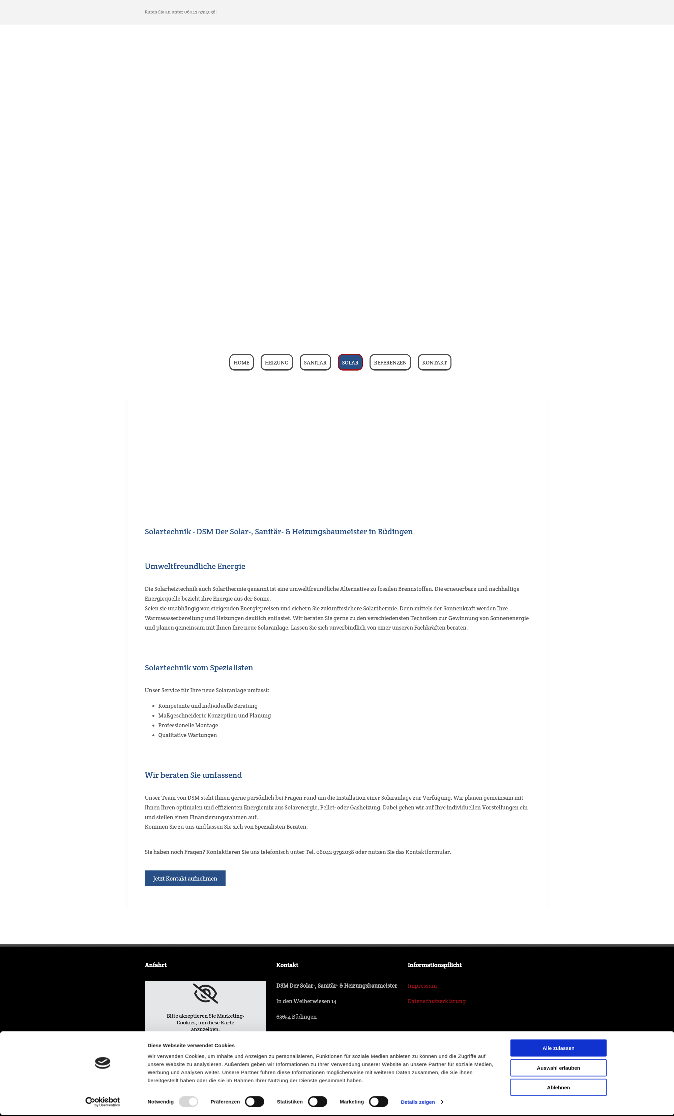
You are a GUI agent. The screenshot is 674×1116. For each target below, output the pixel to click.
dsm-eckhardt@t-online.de (329, 1094)
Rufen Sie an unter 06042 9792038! (181, 12)
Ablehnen (558, 968)
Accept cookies (205, 1044)
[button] (185, 878)
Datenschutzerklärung (437, 1001)
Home (241, 362)
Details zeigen (418, 982)
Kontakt (434, 362)
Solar (350, 362)
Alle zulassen (559, 928)
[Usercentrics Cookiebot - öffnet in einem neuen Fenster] (102, 983)
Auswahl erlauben (558, 948)
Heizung (277, 362)
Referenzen (390, 362)
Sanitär (315, 362)
